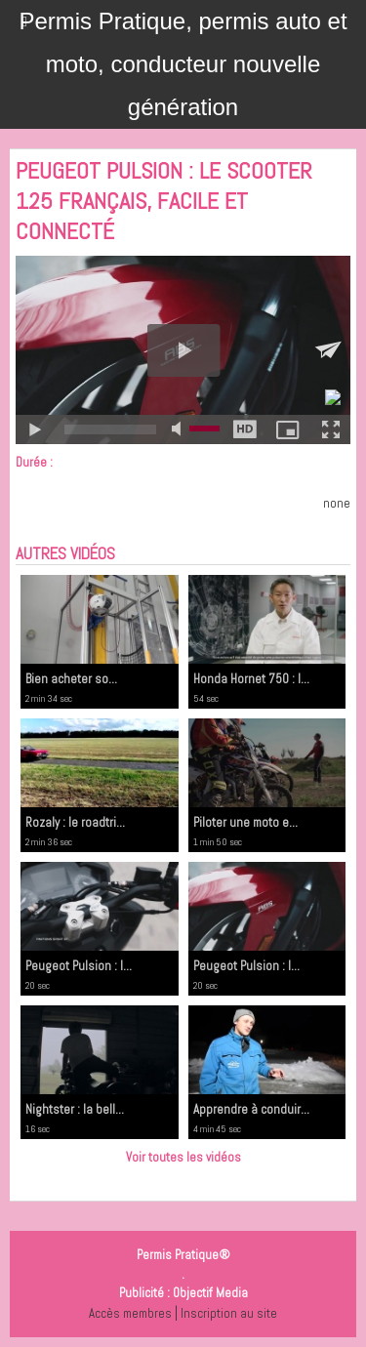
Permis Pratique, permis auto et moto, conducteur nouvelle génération (182, 64)
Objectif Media (210, 1293)
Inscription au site (229, 1313)
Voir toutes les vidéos (183, 1157)
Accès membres (130, 1313)
